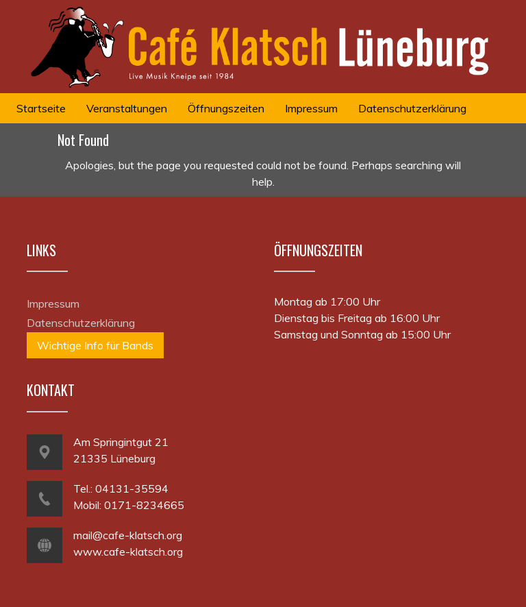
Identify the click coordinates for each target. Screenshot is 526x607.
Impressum (53, 303)
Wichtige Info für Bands (95, 345)
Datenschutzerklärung (81, 323)
